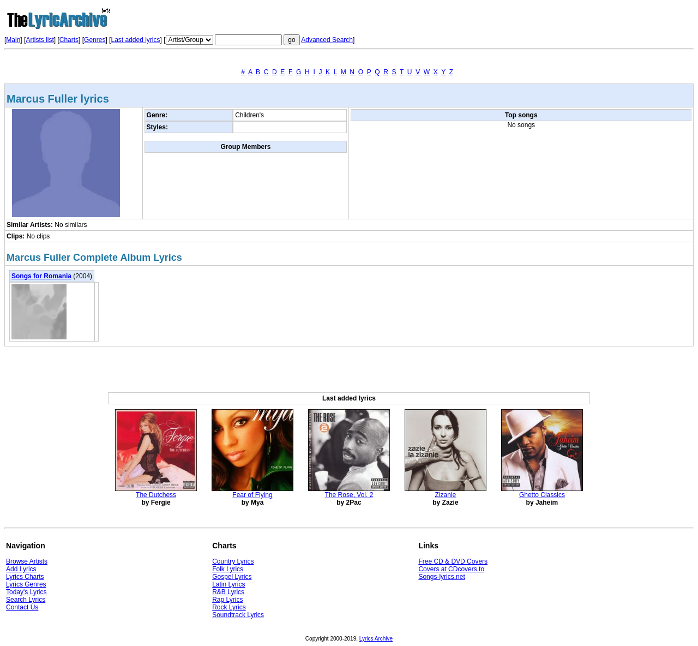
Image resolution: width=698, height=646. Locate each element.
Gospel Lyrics (231, 577)
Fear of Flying (252, 495)
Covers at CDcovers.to (451, 569)
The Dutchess (156, 495)
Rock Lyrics (229, 607)
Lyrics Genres (26, 584)
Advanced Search (327, 40)
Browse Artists (26, 561)
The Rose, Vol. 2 (349, 495)
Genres (94, 40)
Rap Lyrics (227, 599)
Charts (69, 40)
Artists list (39, 40)
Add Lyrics (21, 569)
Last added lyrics (135, 40)
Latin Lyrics (228, 584)
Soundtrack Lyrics (238, 615)
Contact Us (22, 607)
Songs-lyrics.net (441, 577)
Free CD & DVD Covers (453, 561)
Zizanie (445, 495)
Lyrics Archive (376, 639)
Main (13, 40)
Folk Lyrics (227, 569)
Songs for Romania (41, 276)
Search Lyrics (25, 599)
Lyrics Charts (25, 577)
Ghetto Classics (542, 495)
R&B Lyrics (228, 592)
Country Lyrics (233, 561)
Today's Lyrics (26, 592)
